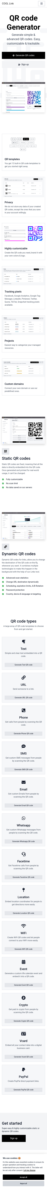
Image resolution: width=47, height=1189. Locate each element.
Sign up (23, 64)
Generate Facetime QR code (23, 877)
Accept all (23, 1177)
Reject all (23, 1183)
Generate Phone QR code (23, 734)
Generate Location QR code (23, 913)
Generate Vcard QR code (23, 1057)
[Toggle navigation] (41, 3)
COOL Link (8, 3)
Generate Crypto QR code (23, 1021)
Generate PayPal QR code (23, 1090)
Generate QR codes (23, 55)
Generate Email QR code (23, 805)
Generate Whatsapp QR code (23, 841)
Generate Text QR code (23, 665)
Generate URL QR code (23, 698)
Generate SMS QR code (23, 769)
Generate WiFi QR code (23, 949)
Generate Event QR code (23, 985)
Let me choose (29, 1170)
